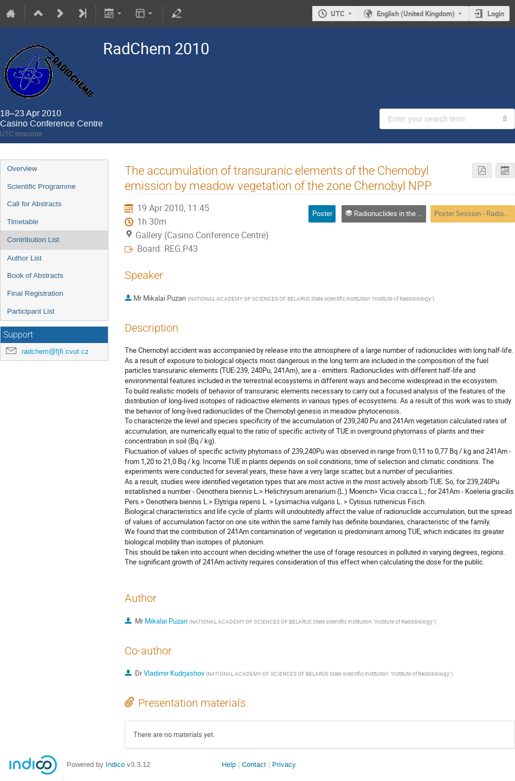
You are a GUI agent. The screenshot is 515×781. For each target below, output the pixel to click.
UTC (338, 13)
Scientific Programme (41, 186)
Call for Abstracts (34, 204)
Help (229, 764)
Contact (254, 764)
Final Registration (35, 293)
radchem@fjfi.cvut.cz (55, 351)
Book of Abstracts (35, 275)
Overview (22, 168)
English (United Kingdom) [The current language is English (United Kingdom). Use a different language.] (416, 13)
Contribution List (33, 240)
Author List (24, 258)
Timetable (22, 222)
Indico (115, 764)
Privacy (284, 764)
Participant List (30, 311)
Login (495, 13)
